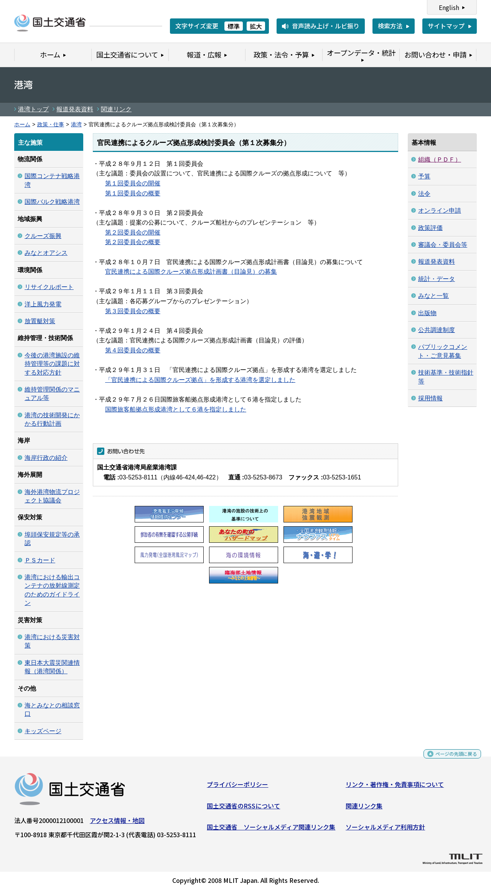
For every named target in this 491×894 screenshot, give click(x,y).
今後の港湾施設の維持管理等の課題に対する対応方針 (52, 364)
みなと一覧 (433, 295)
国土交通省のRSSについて (243, 808)
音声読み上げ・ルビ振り (325, 25)
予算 (424, 176)
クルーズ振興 (43, 236)
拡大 (256, 26)
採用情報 (430, 398)
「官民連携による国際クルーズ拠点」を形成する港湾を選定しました (200, 380)
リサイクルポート (49, 287)
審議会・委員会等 (442, 244)
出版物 (427, 313)
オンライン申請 (439, 210)
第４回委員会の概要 (132, 350)
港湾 (76, 124)
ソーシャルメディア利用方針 (385, 830)
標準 (233, 26)
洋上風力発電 (43, 304)
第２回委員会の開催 (132, 232)
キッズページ (43, 731)
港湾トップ (33, 109)
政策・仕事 (50, 124)
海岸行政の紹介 (46, 457)
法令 (424, 193)
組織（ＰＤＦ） (439, 159)
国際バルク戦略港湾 (52, 201)
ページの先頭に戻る (450, 759)
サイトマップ (446, 25)
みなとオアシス (46, 253)
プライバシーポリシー (237, 787)
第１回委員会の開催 (132, 183)
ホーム (22, 124)
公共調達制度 (436, 330)
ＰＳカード (40, 560)
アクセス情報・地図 (117, 823)
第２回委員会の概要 (132, 242)
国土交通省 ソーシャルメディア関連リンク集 (271, 830)
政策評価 (430, 228)
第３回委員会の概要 (132, 311)
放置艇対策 (40, 321)
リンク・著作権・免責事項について (395, 787)
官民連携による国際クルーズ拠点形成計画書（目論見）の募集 (191, 271)
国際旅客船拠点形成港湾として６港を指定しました (175, 409)
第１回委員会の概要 (132, 193)
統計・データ (436, 279)
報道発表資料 (74, 109)
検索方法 (390, 25)
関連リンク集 (364, 808)
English (449, 7)
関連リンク (116, 109)
